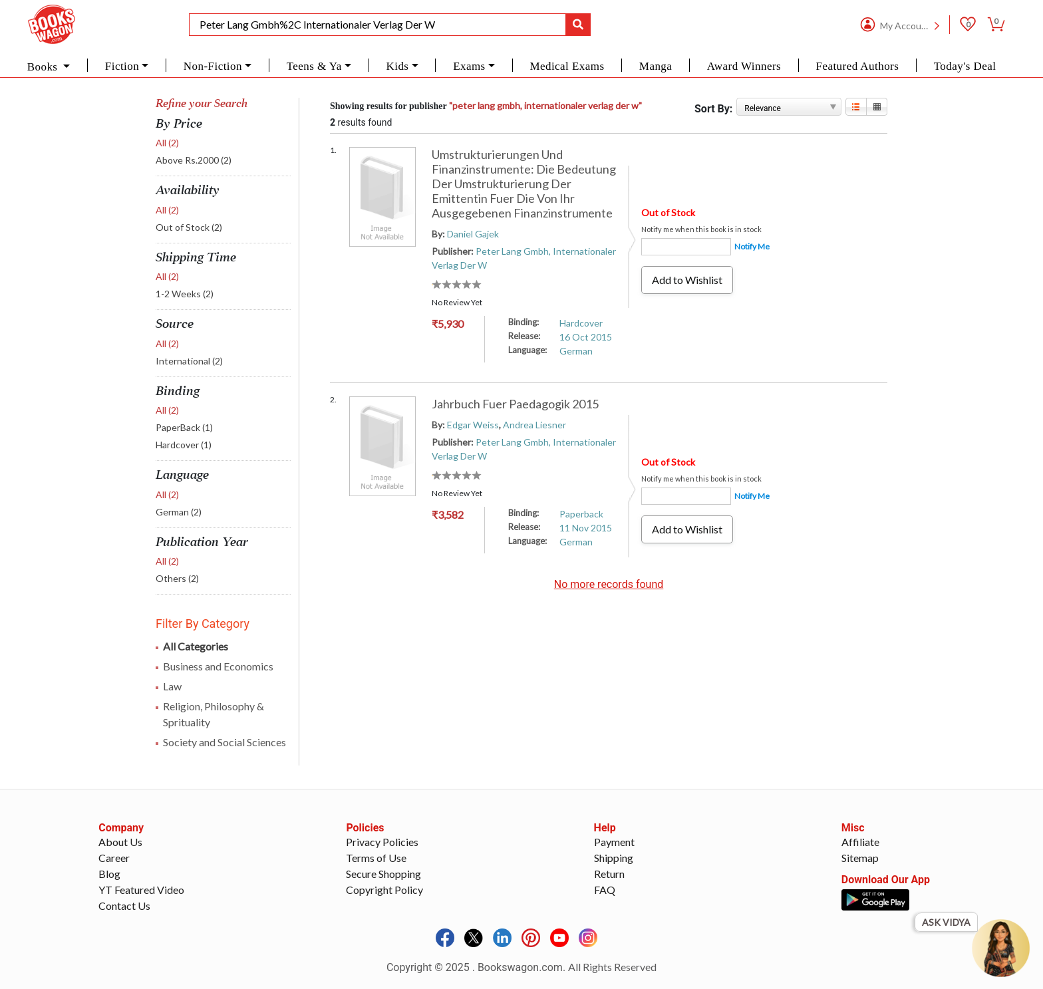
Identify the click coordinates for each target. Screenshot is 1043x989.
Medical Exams (566, 66)
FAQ (604, 889)
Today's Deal (965, 66)
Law (172, 686)
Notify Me (752, 246)
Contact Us (124, 905)
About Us (120, 841)
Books (44, 67)
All (167, 142)
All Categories (195, 646)
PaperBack (184, 427)
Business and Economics (218, 666)
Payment (614, 841)
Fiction (122, 66)
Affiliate (860, 841)
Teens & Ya (314, 66)
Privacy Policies (382, 841)
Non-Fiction (213, 66)
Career (114, 857)
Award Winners (744, 66)
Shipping (613, 857)
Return (609, 873)
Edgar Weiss (473, 424)
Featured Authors (857, 66)
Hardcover (184, 444)
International (189, 360)
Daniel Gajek (473, 233)
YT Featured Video (141, 889)
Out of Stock (189, 227)
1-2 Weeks (185, 293)
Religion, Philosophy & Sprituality (213, 714)
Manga (655, 66)
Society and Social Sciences (224, 742)
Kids (397, 66)
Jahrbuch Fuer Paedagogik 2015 (515, 403)
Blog (109, 873)
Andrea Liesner (534, 424)
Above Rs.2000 (193, 160)
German (179, 511)
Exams (469, 66)
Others (177, 578)
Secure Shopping (383, 873)
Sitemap (860, 857)
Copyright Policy (384, 889)
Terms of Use (376, 857)
